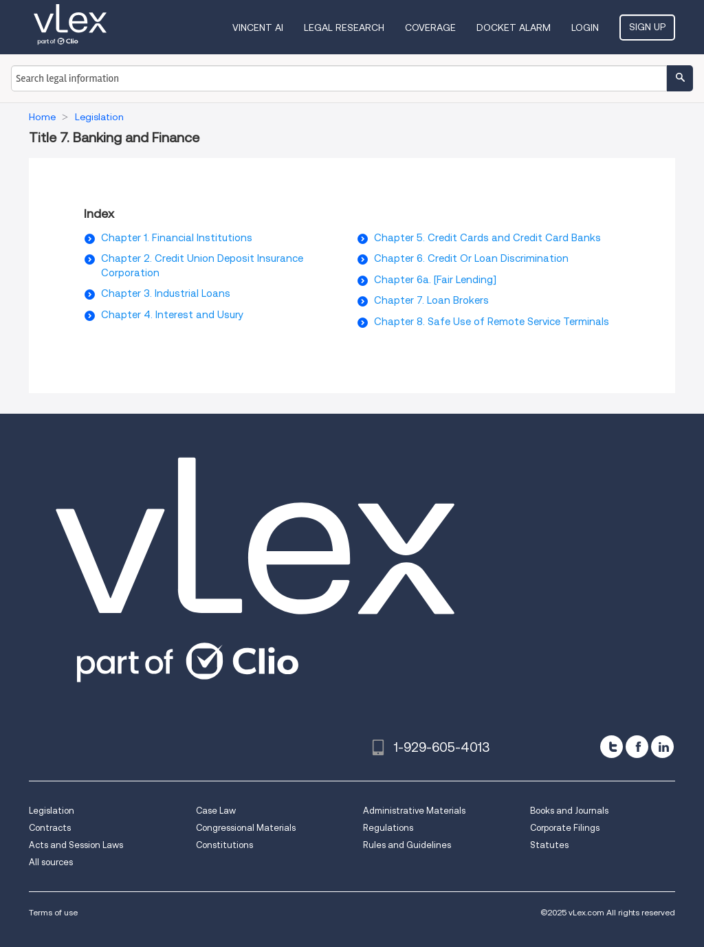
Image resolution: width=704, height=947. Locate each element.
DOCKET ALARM (513, 27)
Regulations (388, 828)
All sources (51, 862)
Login (585, 27)
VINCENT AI (257, 27)
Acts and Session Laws (76, 845)
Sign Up (647, 26)
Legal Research (344, 27)
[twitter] (611, 746)
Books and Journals (569, 810)
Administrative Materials (414, 810)
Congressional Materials (246, 828)
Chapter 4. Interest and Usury (172, 314)
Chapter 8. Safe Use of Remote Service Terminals (491, 321)
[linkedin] (662, 746)
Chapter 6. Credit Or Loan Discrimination (471, 258)
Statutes (549, 845)
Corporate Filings (565, 828)
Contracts (50, 828)
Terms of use (53, 912)
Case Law (216, 810)
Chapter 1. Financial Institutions (176, 237)
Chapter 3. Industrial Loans (165, 293)
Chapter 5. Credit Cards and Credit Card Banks (487, 237)
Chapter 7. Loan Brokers (431, 300)
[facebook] (637, 746)
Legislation (51, 810)
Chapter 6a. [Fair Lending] (435, 279)
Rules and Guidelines (407, 845)
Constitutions (224, 845)
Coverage (430, 27)
